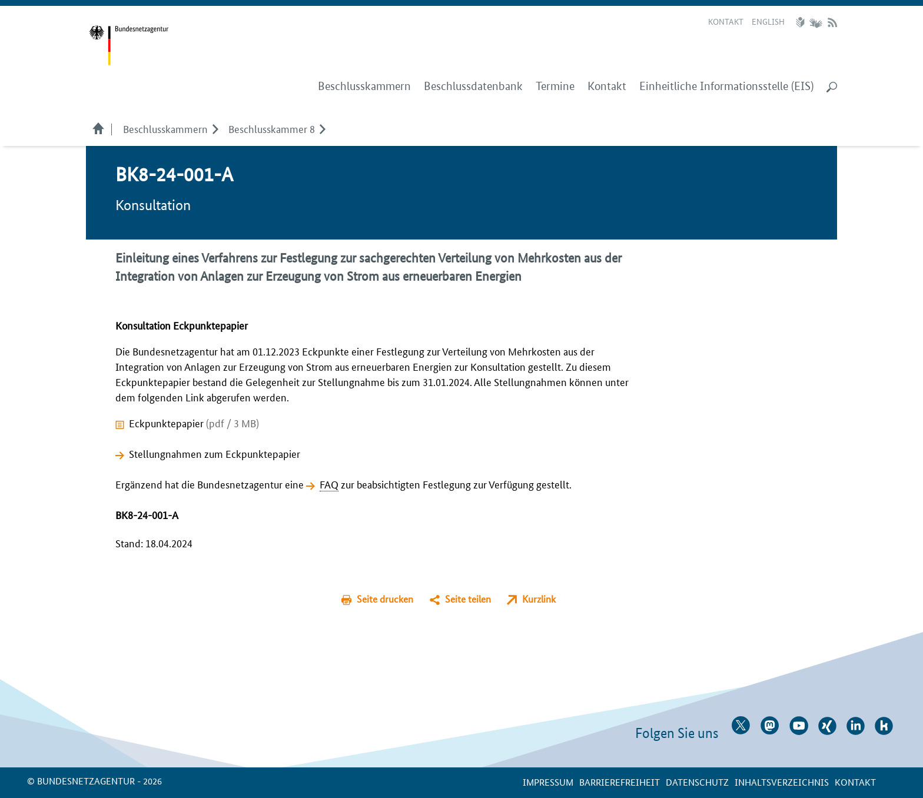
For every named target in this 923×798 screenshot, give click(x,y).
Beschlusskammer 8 (271, 128)
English (768, 21)
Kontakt (725, 21)
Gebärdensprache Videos (816, 22)
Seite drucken (385, 599)
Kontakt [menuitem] (606, 86)
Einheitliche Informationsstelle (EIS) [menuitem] (726, 86)
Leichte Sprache (802, 22)
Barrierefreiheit (619, 782)
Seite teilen (468, 599)
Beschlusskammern (165, 128)
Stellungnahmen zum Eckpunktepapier (214, 453)
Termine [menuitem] (555, 86)
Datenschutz (697, 782)
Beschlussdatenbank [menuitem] (473, 86)
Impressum (548, 782)
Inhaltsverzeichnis (782, 782)
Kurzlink (539, 599)
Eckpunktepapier (194, 422)
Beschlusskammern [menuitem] (364, 86)
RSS (832, 22)
